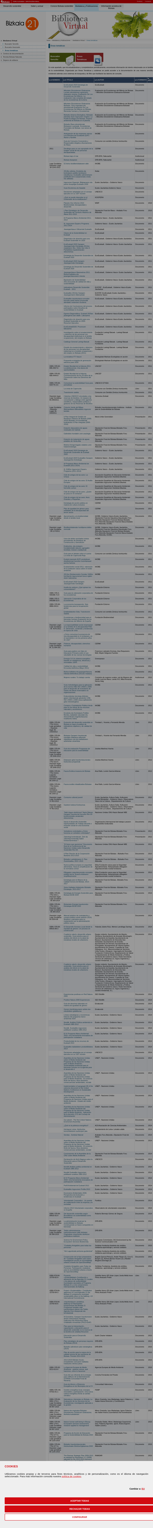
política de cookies (71, 1476)
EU (143, 1489)
